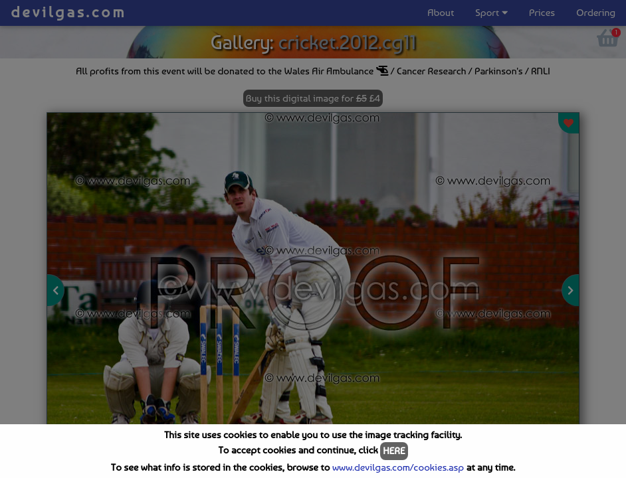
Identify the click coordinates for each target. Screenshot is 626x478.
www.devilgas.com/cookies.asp (398, 467)
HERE (394, 451)
